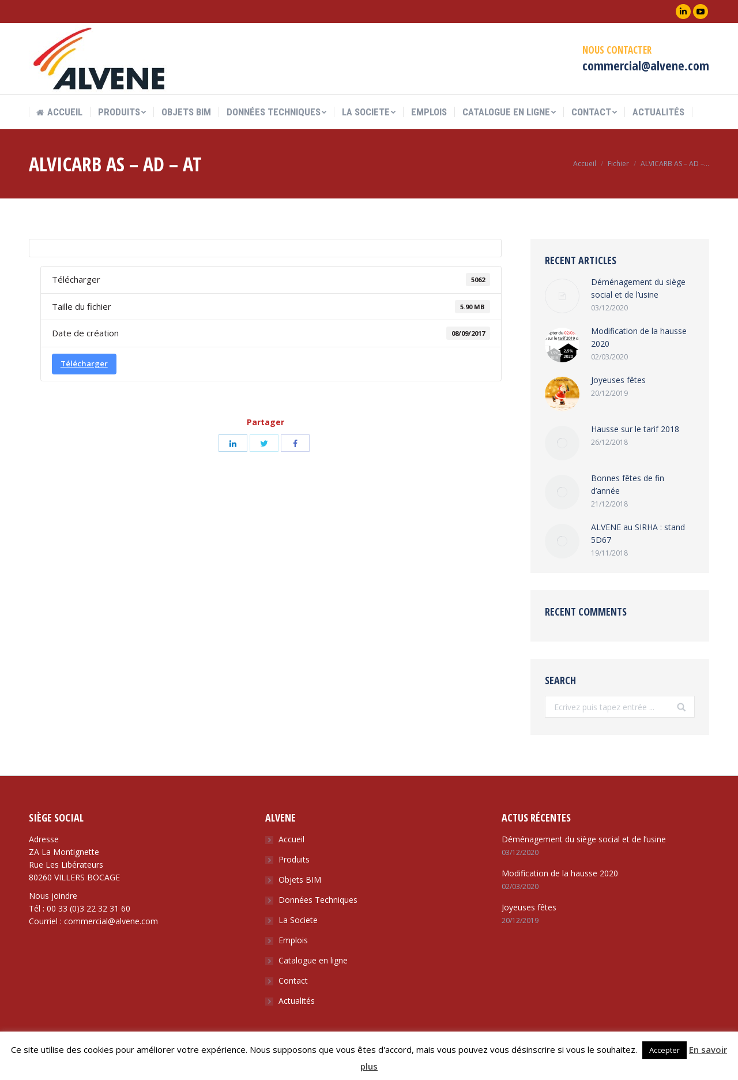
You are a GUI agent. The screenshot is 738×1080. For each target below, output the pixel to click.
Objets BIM (299, 879)
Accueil (584, 163)
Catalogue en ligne (313, 960)
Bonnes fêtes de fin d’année (627, 484)
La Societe (298, 919)
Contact (293, 980)
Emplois (293, 940)
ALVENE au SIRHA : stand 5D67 (638, 533)
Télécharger (84, 363)
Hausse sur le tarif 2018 (635, 428)
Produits (294, 859)
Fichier (618, 163)
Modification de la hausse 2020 (639, 337)
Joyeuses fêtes (618, 379)
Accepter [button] (664, 1050)
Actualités (296, 1000)
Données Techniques (317, 899)
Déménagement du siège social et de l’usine (638, 288)
